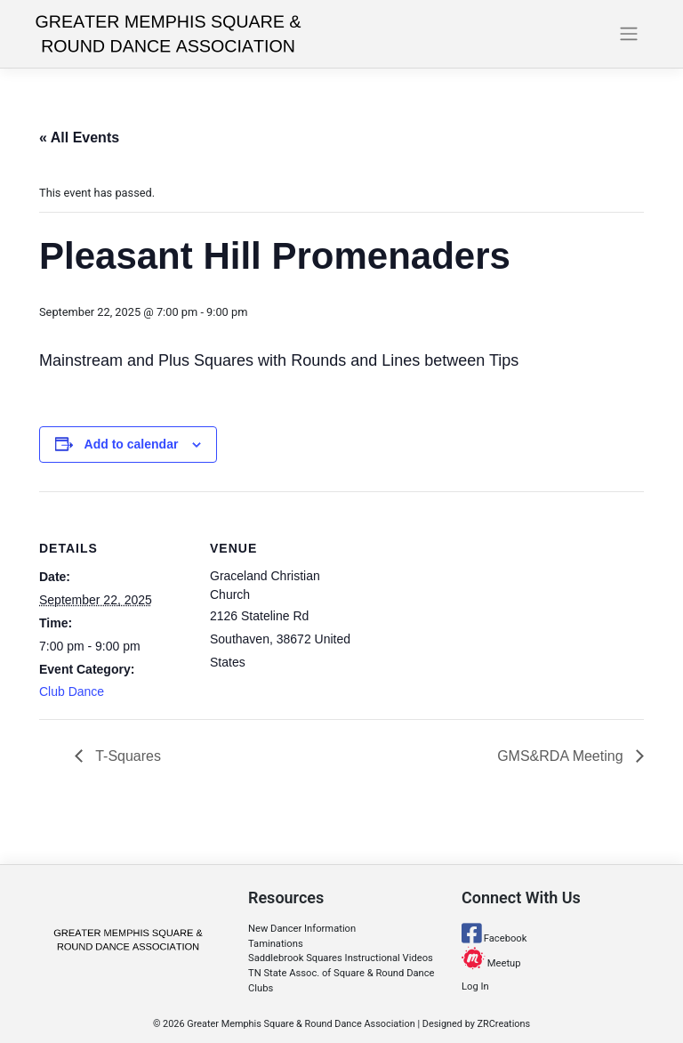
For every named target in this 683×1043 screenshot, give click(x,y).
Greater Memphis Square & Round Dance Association (300, 1024)
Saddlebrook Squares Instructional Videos (340, 958)
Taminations (275, 944)
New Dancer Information (302, 928)
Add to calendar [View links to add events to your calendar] (131, 444)
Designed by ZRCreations (476, 1024)
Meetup (491, 963)
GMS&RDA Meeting (562, 756)
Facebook (494, 938)
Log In (475, 986)
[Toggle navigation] (629, 33)
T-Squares (126, 756)
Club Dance (71, 691)
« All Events (79, 137)
